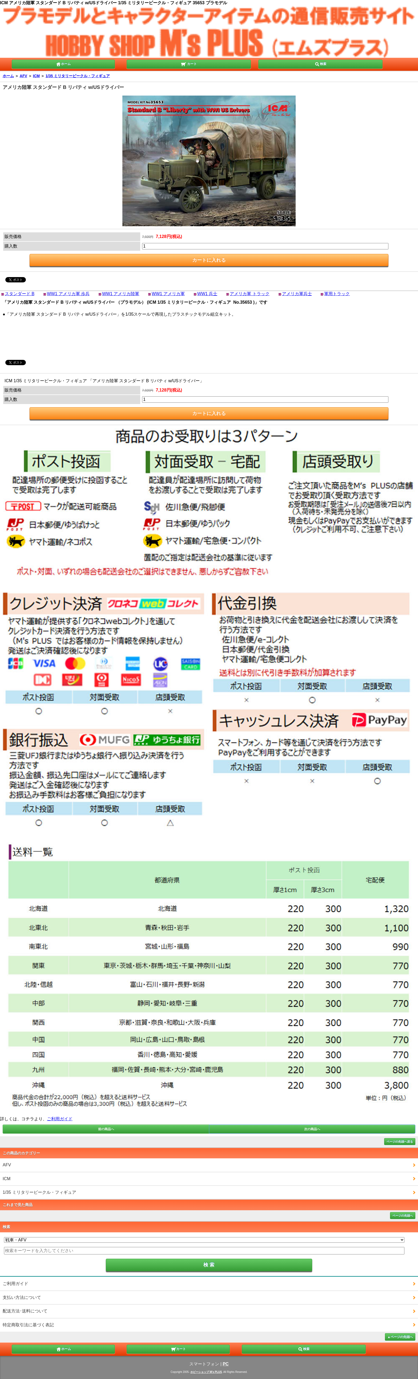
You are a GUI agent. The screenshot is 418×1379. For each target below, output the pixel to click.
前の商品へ (106, 1129)
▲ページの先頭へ (400, 1337)
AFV (23, 76)
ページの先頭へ (402, 1215)
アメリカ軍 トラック (249, 293)
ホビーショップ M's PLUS (206, 1371)
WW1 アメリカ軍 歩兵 (68, 293)
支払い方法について (22, 1297)
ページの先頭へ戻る (400, 1141)
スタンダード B (19, 293)
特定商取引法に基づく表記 (28, 1325)
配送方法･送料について (25, 1311)
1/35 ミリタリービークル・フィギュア (78, 76)
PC (225, 1364)
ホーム (63, 63)
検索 (320, 63)
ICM (36, 76)
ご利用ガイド (60, 1119)
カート (188, 63)
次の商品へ (312, 1129)
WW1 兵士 (207, 293)
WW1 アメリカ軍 (168, 293)
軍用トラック (337, 293)
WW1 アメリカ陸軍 (120, 293)
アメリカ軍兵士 (297, 293)
